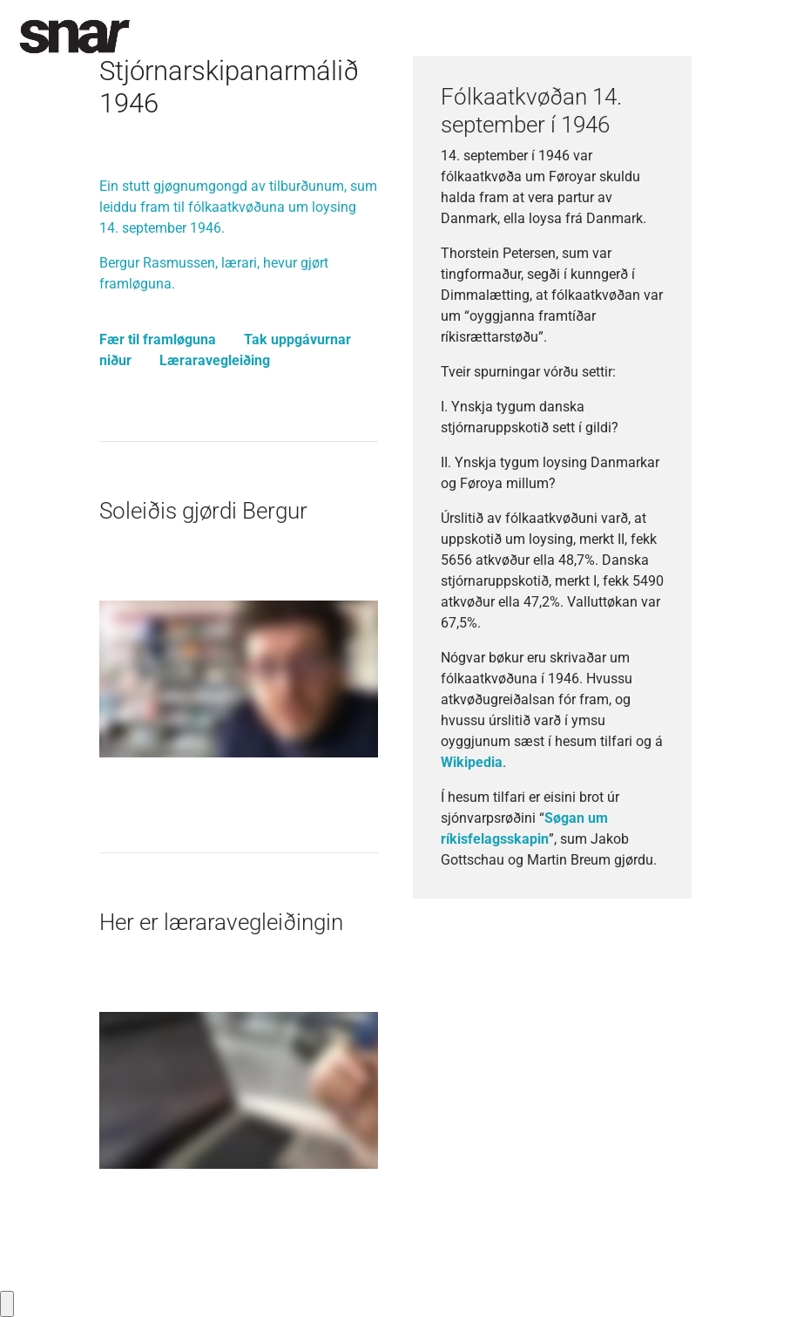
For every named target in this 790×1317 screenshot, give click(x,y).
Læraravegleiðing (214, 360)
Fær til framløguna (157, 339)
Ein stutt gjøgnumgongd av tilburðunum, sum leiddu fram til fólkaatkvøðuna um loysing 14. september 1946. (238, 207)
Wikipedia (472, 762)
